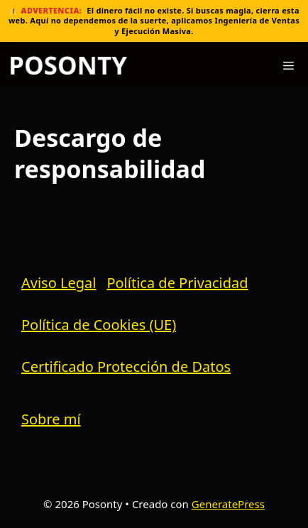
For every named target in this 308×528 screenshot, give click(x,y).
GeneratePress (228, 504)
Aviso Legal (58, 282)
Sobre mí (51, 419)
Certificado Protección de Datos (126, 366)
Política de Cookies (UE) (98, 324)
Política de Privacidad (177, 282)
